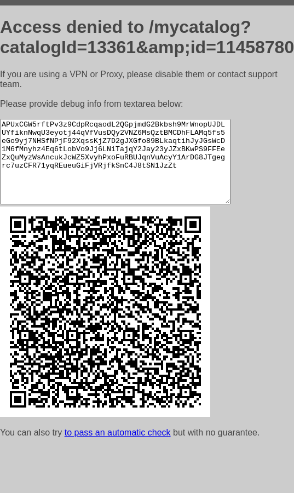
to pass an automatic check (118, 449)
